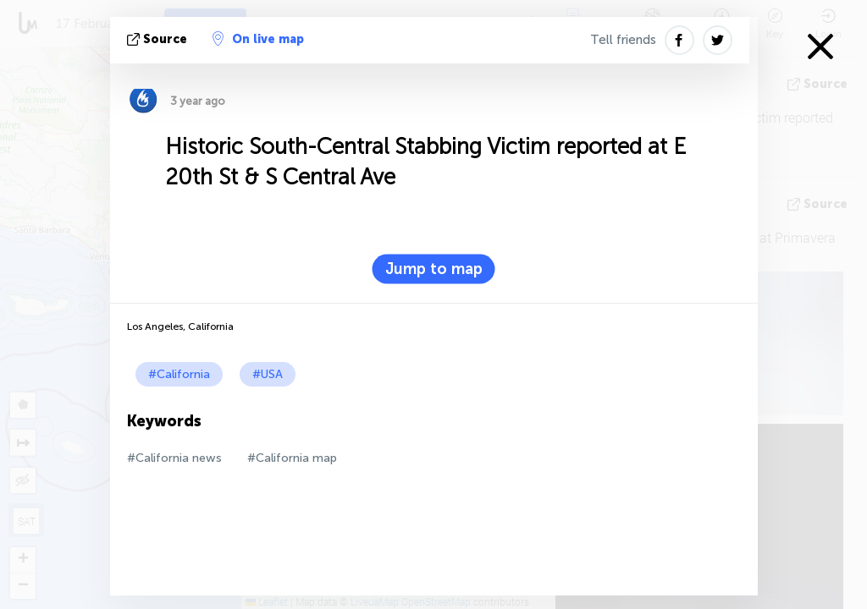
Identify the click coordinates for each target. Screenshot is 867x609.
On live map (258, 39)
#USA (267, 374)
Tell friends (623, 39)
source (158, 39)
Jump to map (434, 269)
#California (179, 374)
